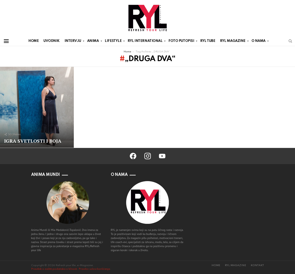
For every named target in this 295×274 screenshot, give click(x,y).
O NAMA (258, 41)
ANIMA (93, 41)
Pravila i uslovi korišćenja (94, 269)
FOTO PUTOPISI (181, 41)
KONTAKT (257, 265)
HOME (33, 41)
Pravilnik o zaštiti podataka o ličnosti (54, 269)
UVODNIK (51, 41)
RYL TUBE (207, 41)
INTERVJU (72, 41)
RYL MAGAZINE (232, 41)
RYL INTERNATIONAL (145, 41)
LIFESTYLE (113, 41)
